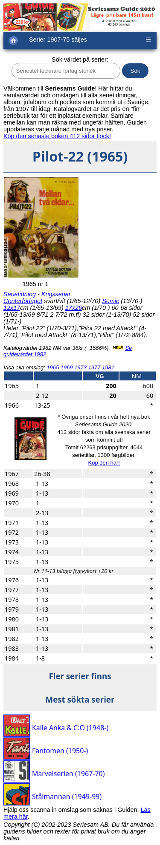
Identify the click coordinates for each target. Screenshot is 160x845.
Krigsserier (56, 294)
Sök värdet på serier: (80, 59)
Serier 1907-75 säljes (58, 39)
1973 (80, 367)
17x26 (73, 307)
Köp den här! (103, 462)
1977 (94, 367)
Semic (110, 301)
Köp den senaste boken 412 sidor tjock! (57, 136)
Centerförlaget (22, 301)
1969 (67, 367)
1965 (53, 367)
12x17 (11, 307)
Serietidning (19, 294)
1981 (108, 367)
